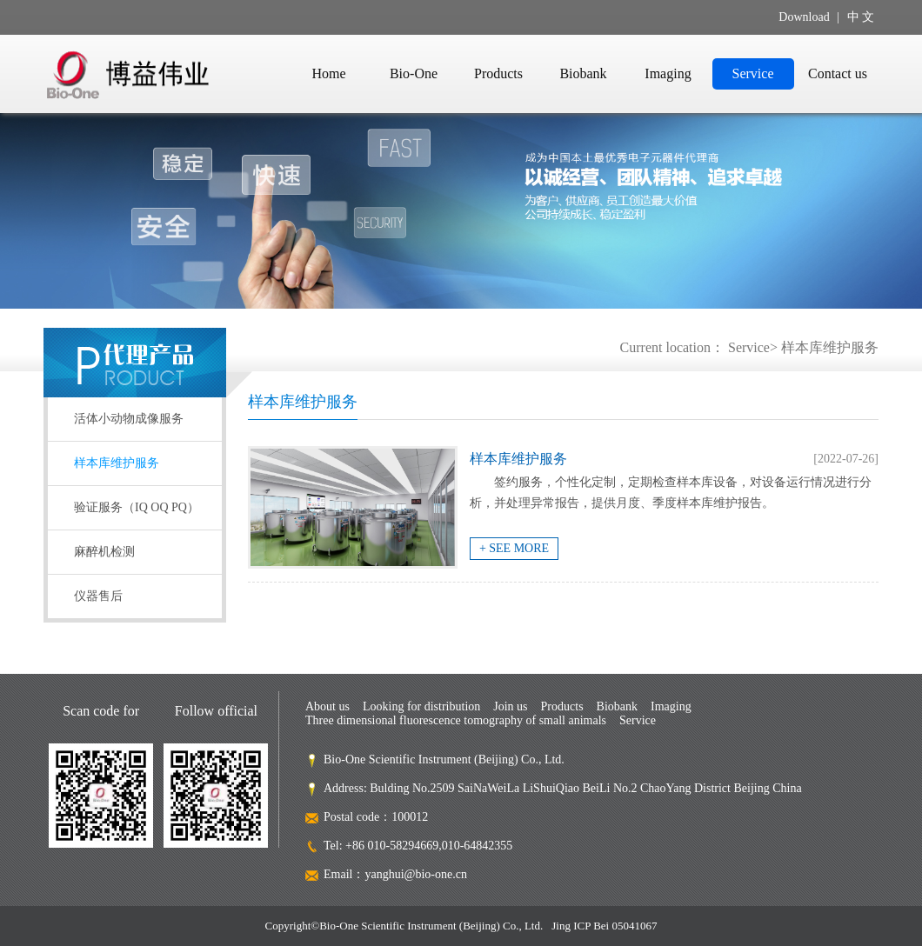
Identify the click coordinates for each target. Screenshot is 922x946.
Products (498, 73)
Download (803, 16)
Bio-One (414, 73)
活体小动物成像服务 (129, 418)
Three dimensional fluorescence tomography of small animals (455, 720)
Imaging (668, 73)
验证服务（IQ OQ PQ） (136, 507)
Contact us (837, 73)
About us (327, 706)
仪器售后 (98, 596)
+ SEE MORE (514, 548)
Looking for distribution (421, 706)
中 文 (861, 16)
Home (328, 73)
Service (753, 73)
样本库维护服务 (830, 347)
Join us (510, 706)
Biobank (582, 73)
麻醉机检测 (104, 551)
